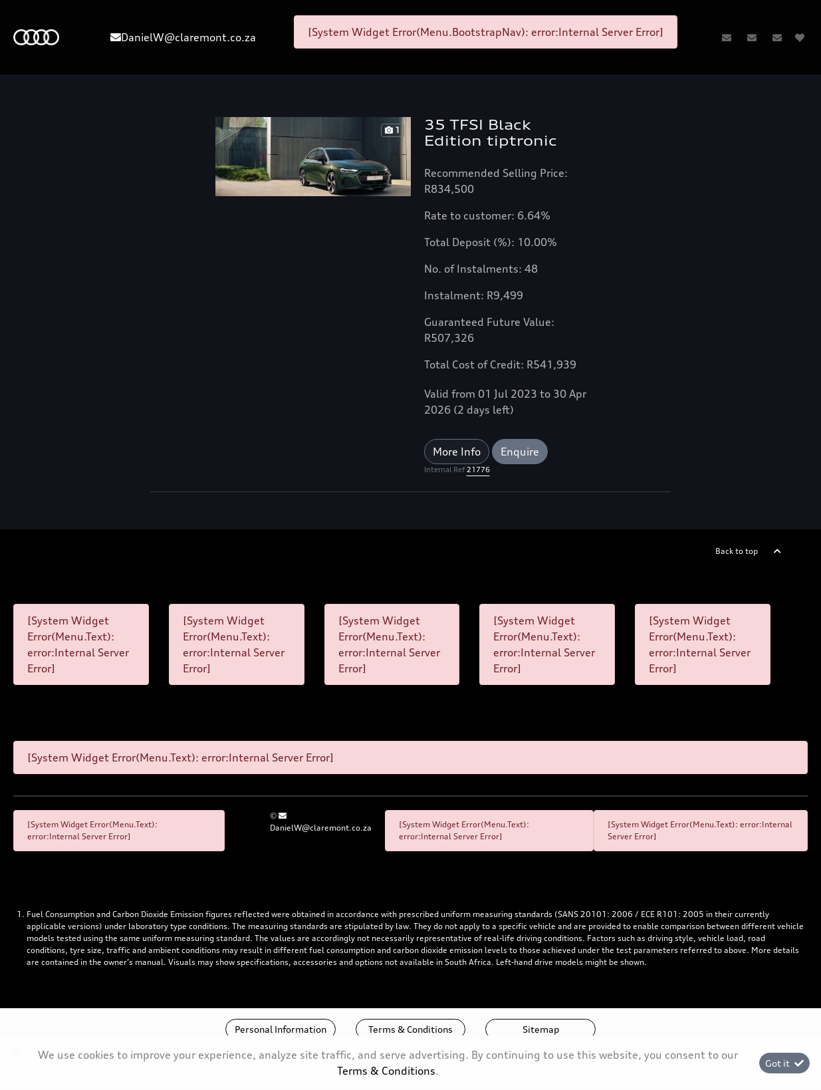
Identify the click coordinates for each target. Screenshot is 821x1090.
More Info (457, 451)
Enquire (520, 451)
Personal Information (280, 1029)
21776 (478, 469)
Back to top (736, 551)
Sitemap (541, 1029)
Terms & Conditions (410, 1029)
